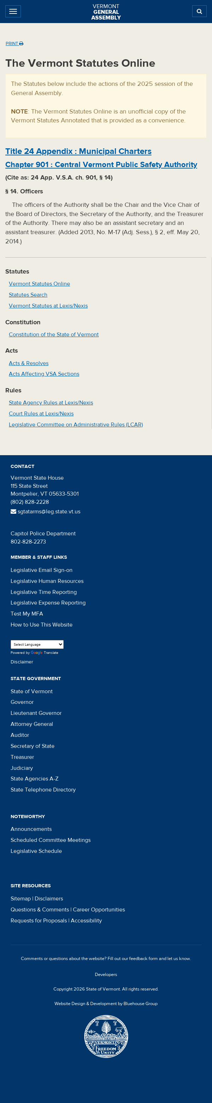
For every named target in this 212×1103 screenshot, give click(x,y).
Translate (44, 653)
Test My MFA (27, 613)
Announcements (31, 829)
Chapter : (101, 165)
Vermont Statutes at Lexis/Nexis (48, 305)
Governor (22, 702)
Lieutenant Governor (36, 713)
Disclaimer (22, 662)
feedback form (143, 958)
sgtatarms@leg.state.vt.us (45, 511)
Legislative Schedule (36, 851)
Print (14, 43)
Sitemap (21, 898)
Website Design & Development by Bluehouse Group (106, 1004)
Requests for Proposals (39, 920)
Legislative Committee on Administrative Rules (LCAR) (76, 424)
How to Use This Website (42, 624)
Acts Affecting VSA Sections (44, 373)
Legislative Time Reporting (44, 592)
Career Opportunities (99, 909)
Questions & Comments (40, 909)
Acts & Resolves (28, 363)
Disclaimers (49, 898)
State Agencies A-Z (34, 778)
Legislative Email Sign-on (42, 570)
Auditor (20, 735)
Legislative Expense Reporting (48, 602)
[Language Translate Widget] (37, 644)
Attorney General (32, 724)
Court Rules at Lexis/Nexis (41, 413)
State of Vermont (32, 691)
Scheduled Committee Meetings (51, 840)
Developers (106, 974)
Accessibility (86, 920)
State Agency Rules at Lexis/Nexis (51, 402)
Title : (78, 151)
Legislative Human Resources (47, 581)
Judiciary (22, 768)
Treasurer (22, 757)
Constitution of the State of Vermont (54, 334)
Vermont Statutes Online (39, 283)
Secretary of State (33, 746)
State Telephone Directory (43, 789)
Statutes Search (28, 294)
